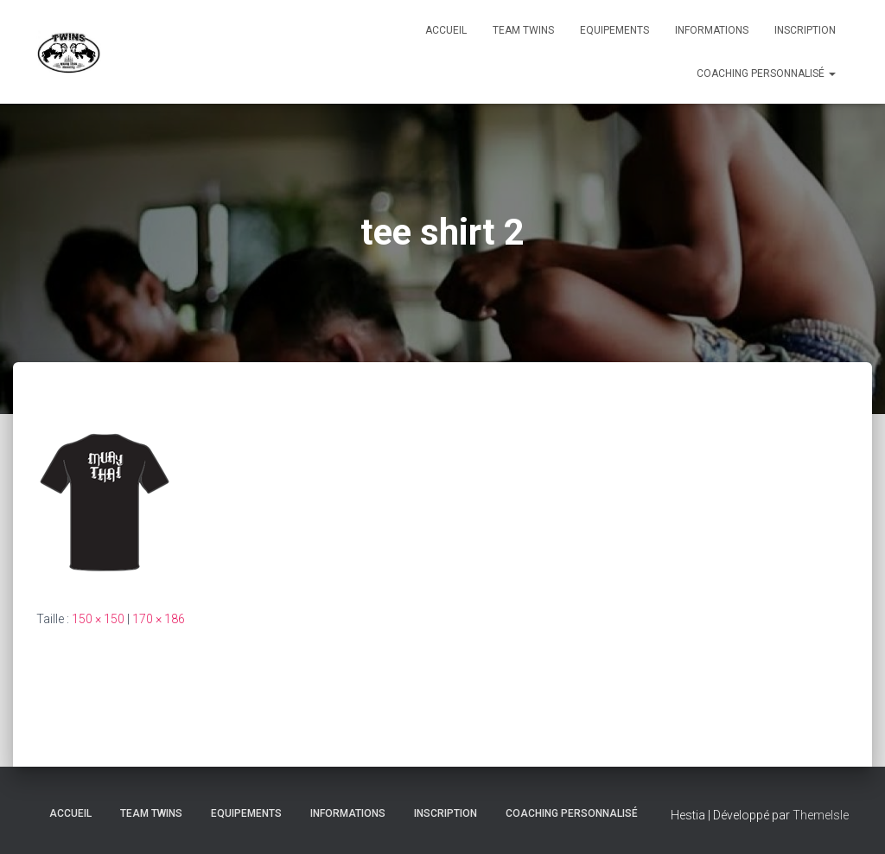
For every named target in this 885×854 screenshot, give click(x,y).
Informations (711, 30)
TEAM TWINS (523, 30)
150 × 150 (98, 619)
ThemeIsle (821, 815)
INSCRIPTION (805, 30)
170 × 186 (158, 619)
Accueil (446, 30)
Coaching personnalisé (766, 73)
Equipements (614, 30)
